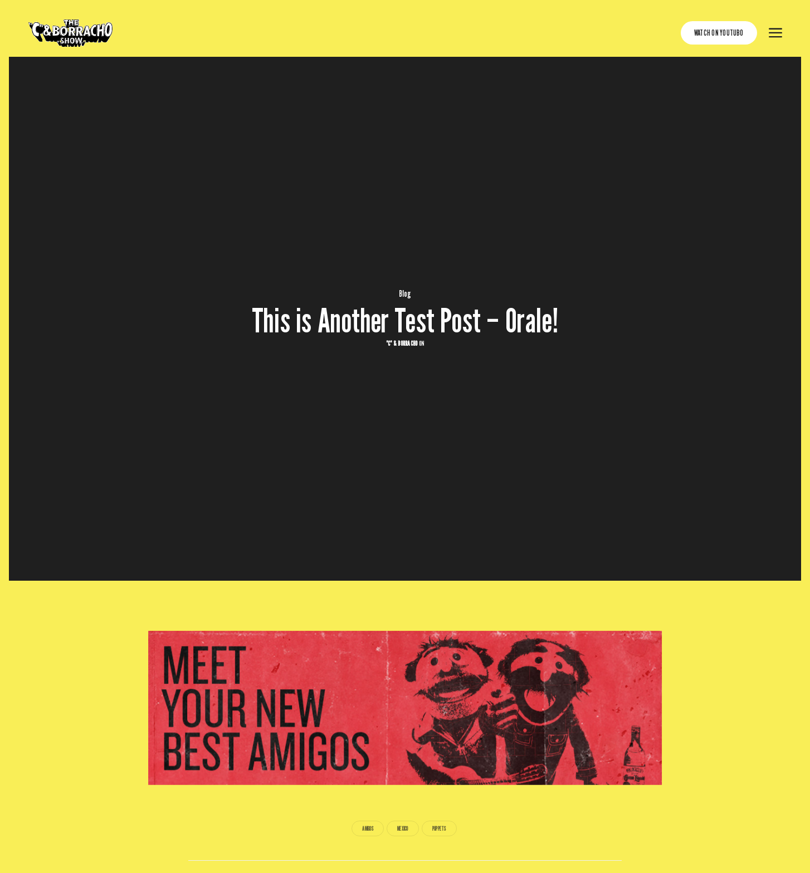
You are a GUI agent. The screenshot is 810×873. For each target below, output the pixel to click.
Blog (405, 294)
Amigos (367, 828)
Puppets (439, 828)
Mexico (402, 828)
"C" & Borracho (401, 343)
